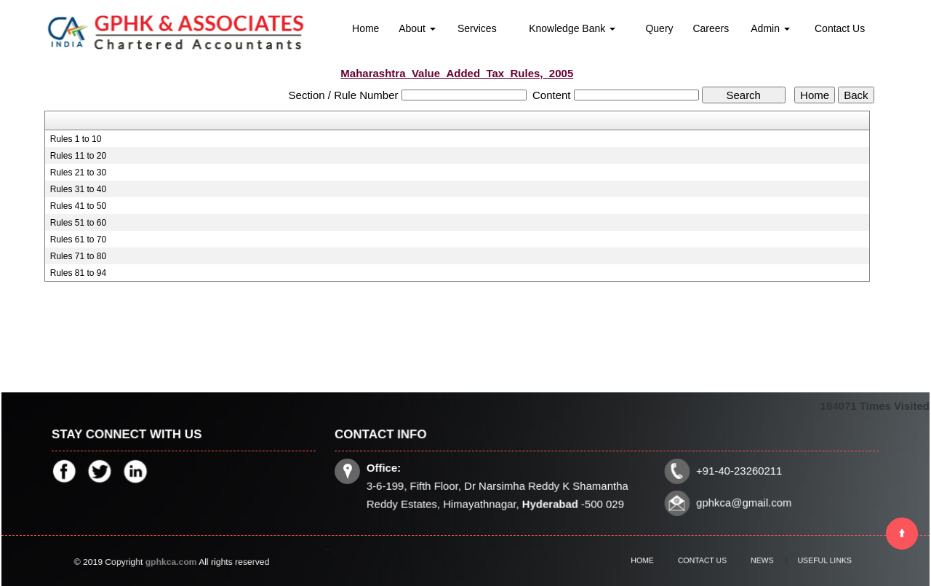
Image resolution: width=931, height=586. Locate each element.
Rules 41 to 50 (78, 206)
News (756, 560)
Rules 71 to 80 (78, 256)
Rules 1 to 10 (76, 139)
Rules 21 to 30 (78, 172)
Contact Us (840, 28)
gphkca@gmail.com (740, 502)
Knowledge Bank (572, 28)
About (417, 28)
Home (365, 28)
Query (659, 28)
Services (477, 28)
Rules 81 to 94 (78, 273)
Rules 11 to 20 (78, 156)
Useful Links (807, 560)
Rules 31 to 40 (78, 189)
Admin (770, 28)
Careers (710, 28)
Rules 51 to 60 (78, 223)
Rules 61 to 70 (78, 239)
